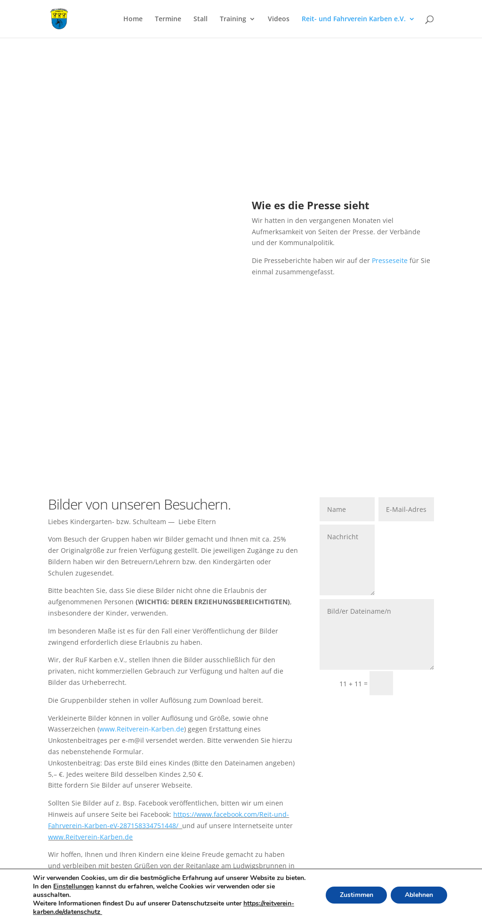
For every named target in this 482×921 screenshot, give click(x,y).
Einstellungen (73, 886)
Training (233, 19)
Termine (168, 19)
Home (133, 19)
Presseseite (390, 260)
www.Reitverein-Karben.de (141, 728)
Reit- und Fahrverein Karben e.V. (354, 19)
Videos (278, 19)
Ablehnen (419, 894)
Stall (200, 19)
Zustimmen (356, 894)
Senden (418, 683)
